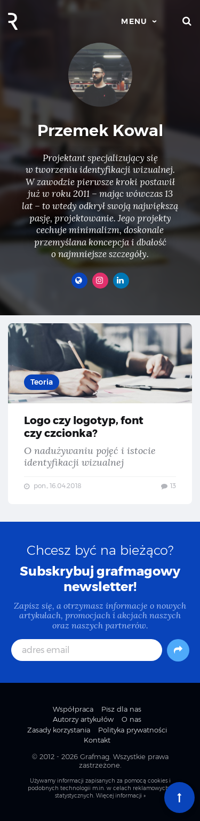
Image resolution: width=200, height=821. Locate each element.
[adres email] (86, 650)
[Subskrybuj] (178, 650)
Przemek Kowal (100, 130)
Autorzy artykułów (83, 719)
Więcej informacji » (121, 795)
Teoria (41, 382)
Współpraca (73, 709)
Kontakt (97, 740)
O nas (131, 719)
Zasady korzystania (58, 730)
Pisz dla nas (121, 709)
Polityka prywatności (132, 730)
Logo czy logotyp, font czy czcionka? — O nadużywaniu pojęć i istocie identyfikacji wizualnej (100, 413)
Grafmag (94, 756)
